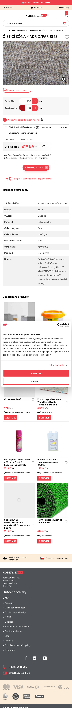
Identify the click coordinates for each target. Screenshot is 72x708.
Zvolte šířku (10, 101)
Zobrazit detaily (56, 365)
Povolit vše (36, 373)
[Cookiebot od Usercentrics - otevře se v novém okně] (57, 325)
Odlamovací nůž (12, 399)
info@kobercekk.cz (19, 672)
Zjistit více (10, 418)
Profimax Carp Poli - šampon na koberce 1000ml (47, 462)
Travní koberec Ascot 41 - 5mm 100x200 (49, 521)
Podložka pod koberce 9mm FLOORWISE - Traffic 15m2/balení (49, 402)
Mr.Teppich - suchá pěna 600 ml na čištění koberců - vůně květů (17, 462)
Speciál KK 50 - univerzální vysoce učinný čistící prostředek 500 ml (17, 523)
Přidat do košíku (34, 167)
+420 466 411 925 (18, 666)
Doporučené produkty (16, 296)
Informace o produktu (15, 189)
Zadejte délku (11, 108)
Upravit (36, 381)
